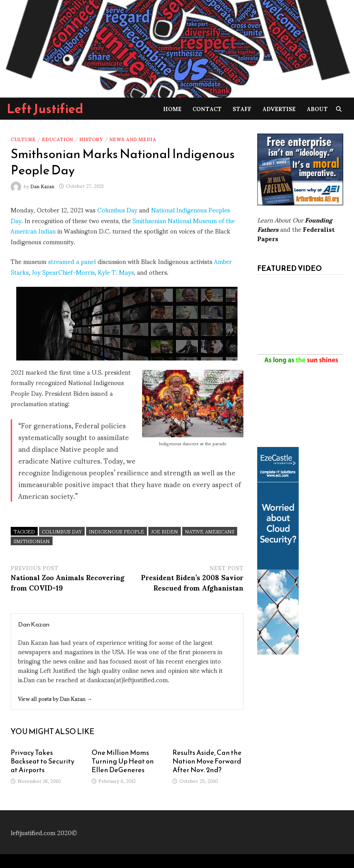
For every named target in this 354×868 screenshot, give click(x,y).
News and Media (132, 139)
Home (172, 108)
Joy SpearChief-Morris (63, 272)
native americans (209, 531)
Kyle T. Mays (116, 272)
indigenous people (116, 531)
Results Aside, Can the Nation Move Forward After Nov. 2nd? (207, 761)
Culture (23, 139)
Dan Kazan (42, 186)
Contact (207, 108)
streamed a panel (72, 261)
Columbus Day (117, 209)
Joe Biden (164, 531)
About (317, 108)
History (91, 139)
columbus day (62, 531)
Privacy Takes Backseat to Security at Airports (42, 761)
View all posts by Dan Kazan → (55, 698)
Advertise (279, 108)
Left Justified (45, 108)
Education (57, 139)
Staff (242, 108)
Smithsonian (31, 541)
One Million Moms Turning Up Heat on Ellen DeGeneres (123, 761)
